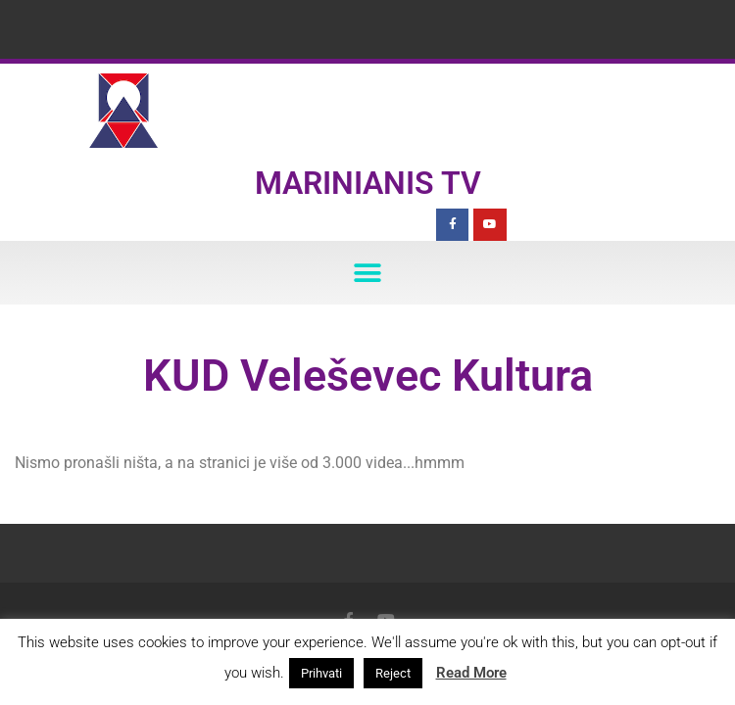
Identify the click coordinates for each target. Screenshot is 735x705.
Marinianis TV (368, 183)
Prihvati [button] (321, 673)
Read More (471, 673)
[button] (368, 273)
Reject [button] (393, 673)
